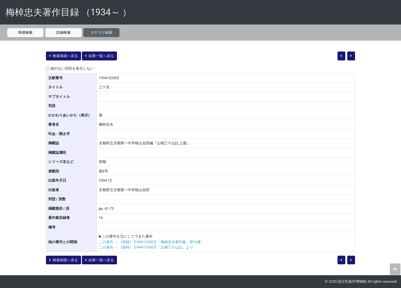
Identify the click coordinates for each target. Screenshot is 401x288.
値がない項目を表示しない (72, 68)
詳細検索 (63, 32)
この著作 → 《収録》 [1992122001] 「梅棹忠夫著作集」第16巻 (150, 242)
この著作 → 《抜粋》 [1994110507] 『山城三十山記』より (146, 247)
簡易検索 (25, 32)
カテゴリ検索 (101, 32)
